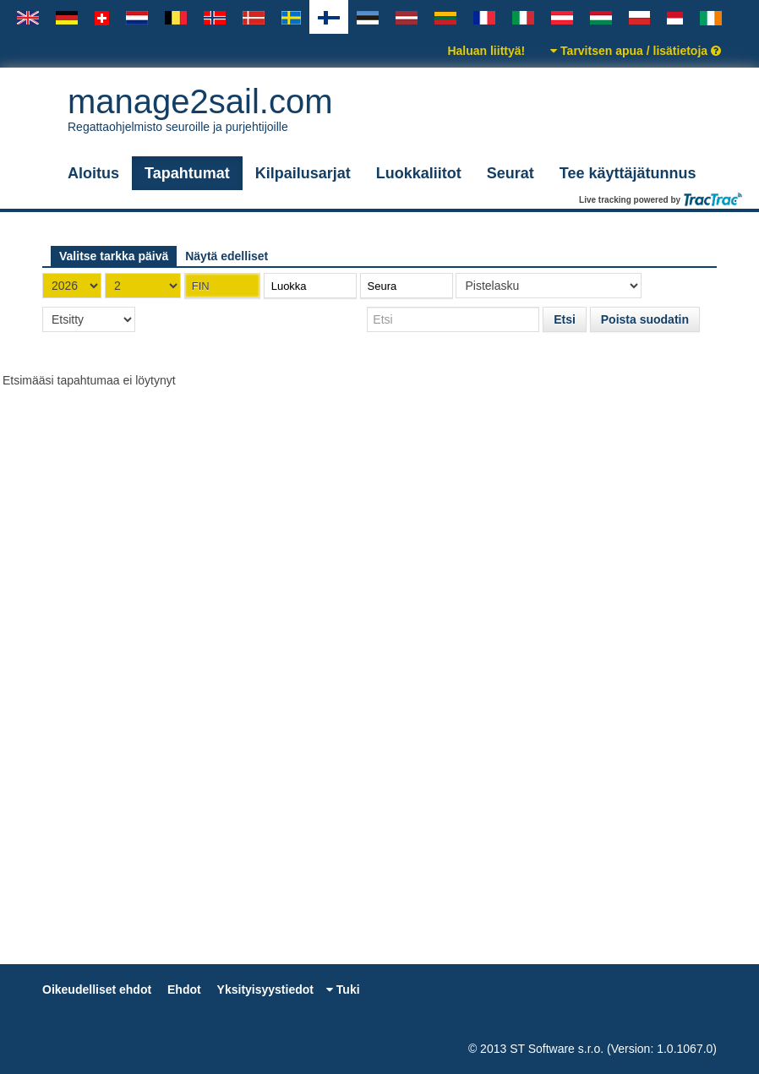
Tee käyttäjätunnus (628, 173)
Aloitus (93, 173)
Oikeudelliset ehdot (96, 989)
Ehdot (184, 989)
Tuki (343, 989)
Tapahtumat (187, 173)
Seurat (510, 173)
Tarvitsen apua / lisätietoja (635, 50)
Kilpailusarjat (303, 173)
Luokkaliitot (418, 173)
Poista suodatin (645, 319)
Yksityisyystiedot (265, 989)
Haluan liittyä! (486, 50)
